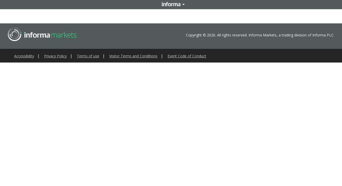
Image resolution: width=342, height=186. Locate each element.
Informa (171, 4)
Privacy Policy (55, 55)
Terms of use (88, 55)
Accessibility (24, 55)
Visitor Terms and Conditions (133, 55)
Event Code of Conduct (187, 55)
